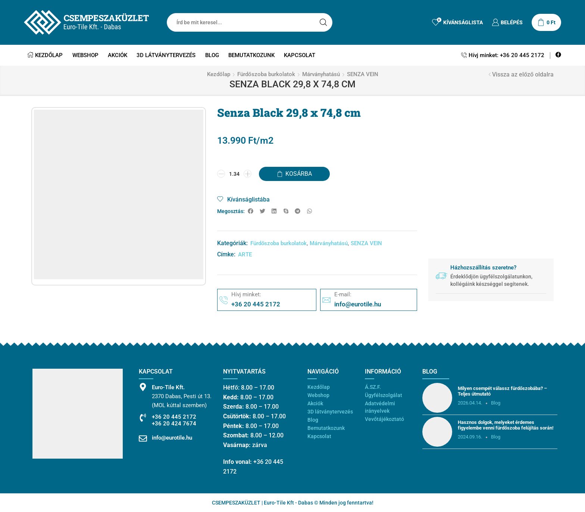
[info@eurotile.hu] (143, 438)
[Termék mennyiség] (234, 174)
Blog (212, 55)
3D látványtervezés (166, 55)
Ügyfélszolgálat (383, 395)
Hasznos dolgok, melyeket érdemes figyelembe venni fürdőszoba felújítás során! (506, 425)
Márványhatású (321, 74)
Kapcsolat (299, 55)
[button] (251, 211)
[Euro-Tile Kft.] (143, 387)
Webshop (85, 55)
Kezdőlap (45, 55)
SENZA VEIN (362, 74)
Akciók (117, 55)
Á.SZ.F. (373, 387)
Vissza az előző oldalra (523, 74)
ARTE (245, 254)
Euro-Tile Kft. (168, 387)
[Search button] (323, 22)
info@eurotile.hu (172, 437)
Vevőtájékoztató (384, 419)
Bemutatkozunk (251, 55)
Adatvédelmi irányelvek (380, 407)
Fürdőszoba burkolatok (266, 74)
